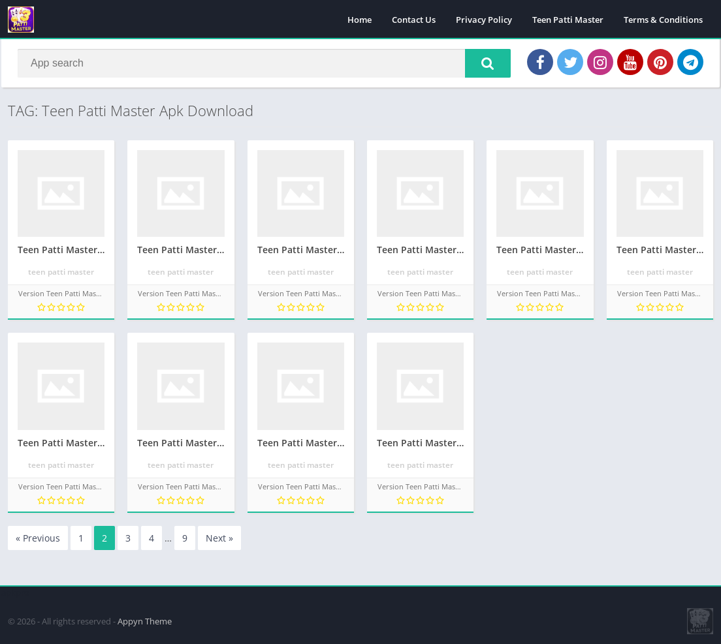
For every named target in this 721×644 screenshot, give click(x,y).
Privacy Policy (484, 19)
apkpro (15, 592)
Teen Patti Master (567, 19)
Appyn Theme (145, 621)
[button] (488, 63)
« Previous (38, 538)
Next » (219, 538)
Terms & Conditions (663, 19)
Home (359, 19)
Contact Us (414, 19)
